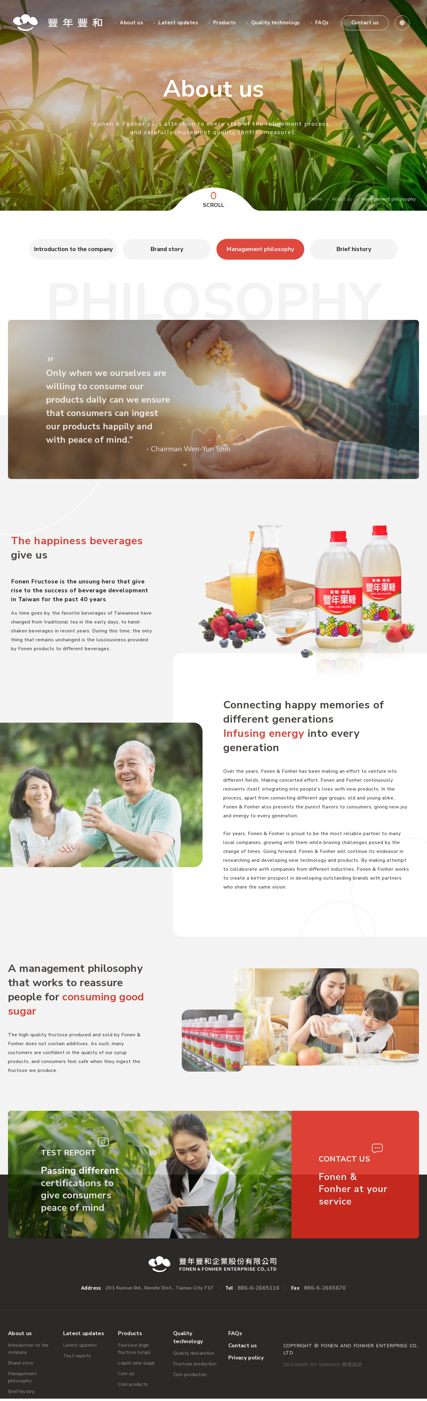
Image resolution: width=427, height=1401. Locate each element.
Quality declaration (193, 1355)
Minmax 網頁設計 (340, 1367)
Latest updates (178, 23)
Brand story (20, 1365)
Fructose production (194, 1366)
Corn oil (126, 1376)
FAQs (322, 23)
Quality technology (275, 23)
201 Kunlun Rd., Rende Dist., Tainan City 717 (160, 1290)
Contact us (366, 23)
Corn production (190, 1377)
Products (225, 23)
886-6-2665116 (259, 1290)
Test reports (77, 1358)
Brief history (21, 1394)
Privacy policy (246, 1360)
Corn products (133, 1386)
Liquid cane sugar (136, 1365)
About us (132, 23)
